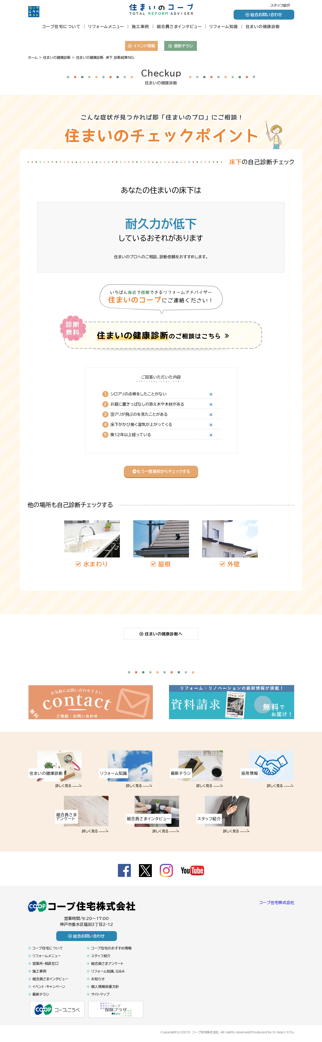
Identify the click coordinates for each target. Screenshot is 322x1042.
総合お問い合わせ (263, 15)
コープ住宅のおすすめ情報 (111, 948)
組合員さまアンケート (107, 963)
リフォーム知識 (223, 27)
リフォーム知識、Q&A (108, 971)
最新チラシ (180, 46)
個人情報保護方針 (105, 986)
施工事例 (140, 27)
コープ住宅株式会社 (276, 903)
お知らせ (98, 979)
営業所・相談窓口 (45, 963)
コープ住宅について (61, 27)
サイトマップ (100, 994)
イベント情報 (141, 46)
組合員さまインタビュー (179, 27)
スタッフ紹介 (280, 5)
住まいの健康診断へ (161, 634)
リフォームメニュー (106, 27)
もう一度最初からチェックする (161, 471)
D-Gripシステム (283, 1031)
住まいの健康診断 (263, 27)
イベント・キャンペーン (48, 986)
